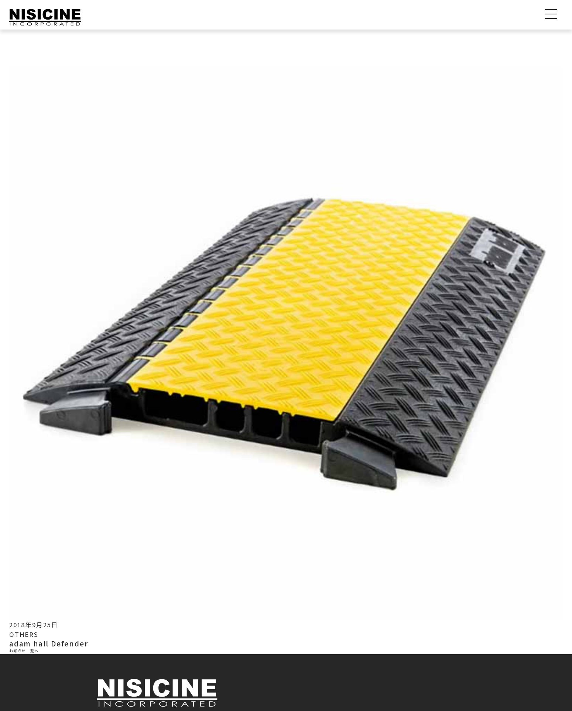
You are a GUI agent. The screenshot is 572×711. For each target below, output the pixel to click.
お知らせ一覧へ (24, 651)
